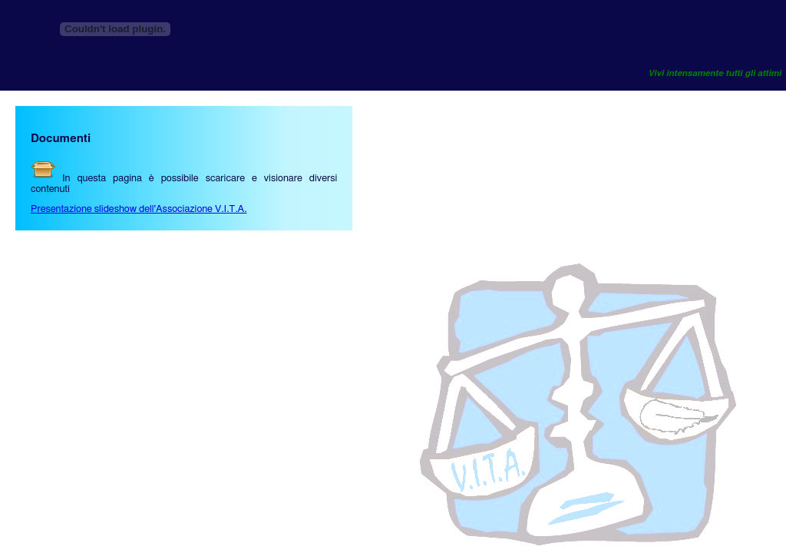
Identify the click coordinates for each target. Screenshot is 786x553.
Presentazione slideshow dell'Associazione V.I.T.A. (138, 209)
